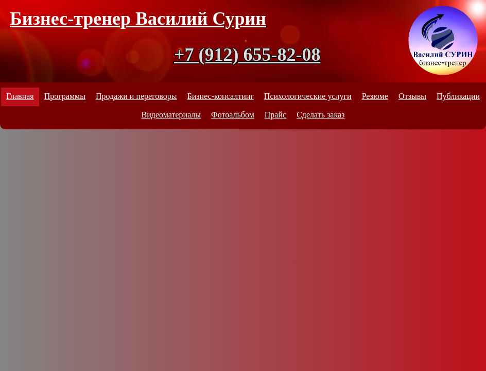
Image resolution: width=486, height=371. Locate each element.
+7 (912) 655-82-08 (247, 54)
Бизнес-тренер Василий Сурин (138, 18)
